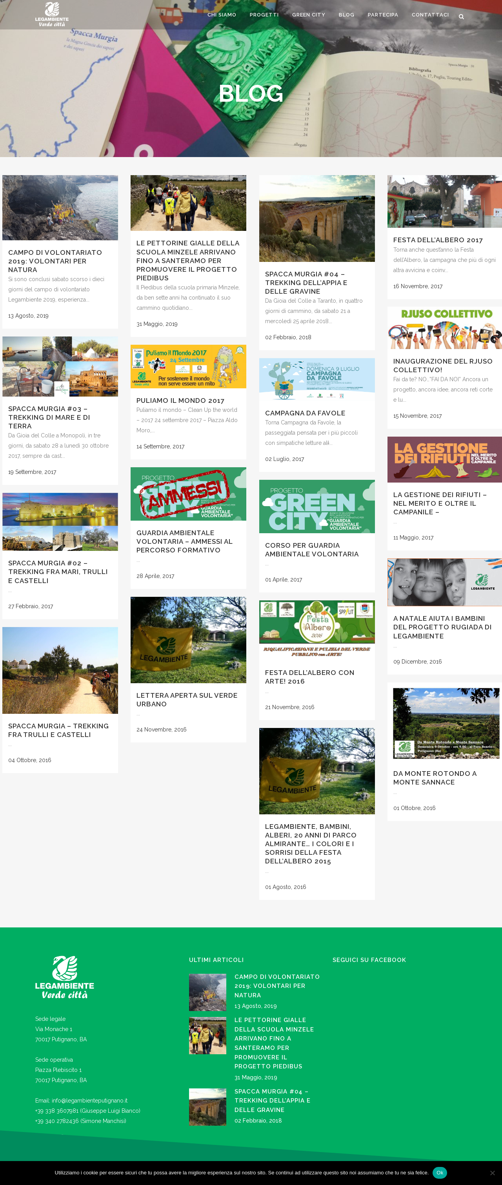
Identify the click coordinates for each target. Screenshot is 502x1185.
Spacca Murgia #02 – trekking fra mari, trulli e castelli (58, 571)
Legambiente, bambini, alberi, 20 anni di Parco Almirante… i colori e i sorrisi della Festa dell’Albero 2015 (311, 844)
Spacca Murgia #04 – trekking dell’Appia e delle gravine (306, 282)
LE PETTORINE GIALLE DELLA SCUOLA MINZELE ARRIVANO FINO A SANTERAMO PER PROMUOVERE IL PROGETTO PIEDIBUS (187, 260)
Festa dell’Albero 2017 (438, 240)
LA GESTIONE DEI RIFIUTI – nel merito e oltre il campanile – (440, 503)
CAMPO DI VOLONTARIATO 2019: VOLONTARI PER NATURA (55, 261)
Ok (440, 1173)
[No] (492, 1173)
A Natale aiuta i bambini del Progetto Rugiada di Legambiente (442, 627)
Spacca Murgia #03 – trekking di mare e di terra (49, 417)
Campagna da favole (305, 413)
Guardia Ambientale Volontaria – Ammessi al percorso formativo (184, 541)
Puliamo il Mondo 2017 (180, 400)
